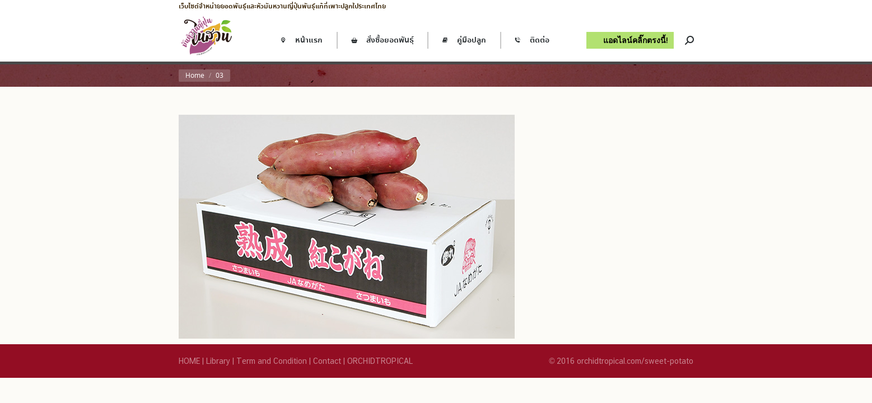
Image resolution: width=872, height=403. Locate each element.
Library (218, 361)
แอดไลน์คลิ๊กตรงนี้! (635, 40)
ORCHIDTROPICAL (380, 361)
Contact (327, 361)
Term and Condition (271, 361)
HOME (189, 361)
